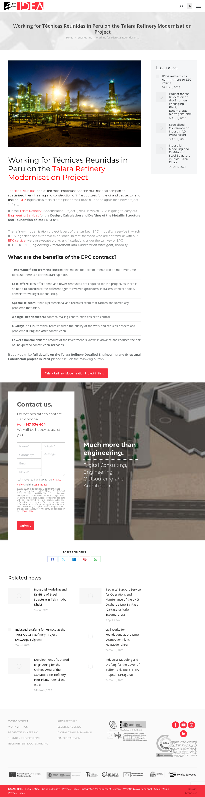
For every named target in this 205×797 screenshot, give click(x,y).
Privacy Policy (27, 511)
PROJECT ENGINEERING (23, 732)
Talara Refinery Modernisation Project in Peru (74, 373)
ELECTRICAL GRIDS (69, 726)
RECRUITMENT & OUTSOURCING (28, 743)
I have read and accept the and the (39, 482)
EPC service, (17, 240)
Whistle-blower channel (137, 788)
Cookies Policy (51, 788)
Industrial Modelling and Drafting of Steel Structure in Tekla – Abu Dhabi (50, 596)
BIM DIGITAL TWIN (68, 737)
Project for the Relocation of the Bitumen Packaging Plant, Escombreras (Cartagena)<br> (180, 104)
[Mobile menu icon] (198, 6)
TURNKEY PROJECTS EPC (24, 737)
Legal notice (32, 788)
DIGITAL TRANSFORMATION (74, 732)
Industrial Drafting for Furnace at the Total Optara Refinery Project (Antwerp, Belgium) (40, 634)
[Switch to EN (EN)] (189, 6)
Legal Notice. (40, 484)
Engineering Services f (24, 215)
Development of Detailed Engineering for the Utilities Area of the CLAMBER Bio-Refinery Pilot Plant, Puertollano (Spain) (51, 672)
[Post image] (19, 596)
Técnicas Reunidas (21, 191)
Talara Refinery (30, 211)
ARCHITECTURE (67, 721)
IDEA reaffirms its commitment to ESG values (177, 80)
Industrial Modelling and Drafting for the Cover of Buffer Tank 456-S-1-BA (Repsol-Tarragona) (123, 667)
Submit (25, 525)
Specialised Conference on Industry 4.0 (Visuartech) (179, 130)
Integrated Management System (101, 788)
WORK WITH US (18, 726)
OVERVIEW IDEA (18, 721)
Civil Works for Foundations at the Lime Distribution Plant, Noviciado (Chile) (122, 636)
